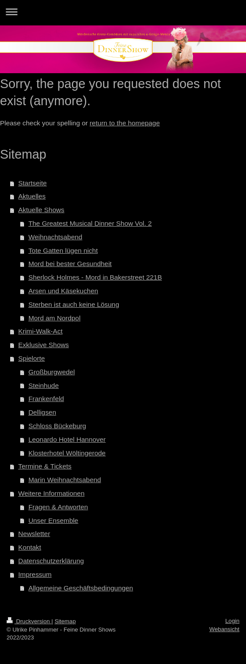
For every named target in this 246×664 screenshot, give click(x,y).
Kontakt (29, 547)
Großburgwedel (52, 372)
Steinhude (44, 385)
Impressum (35, 574)
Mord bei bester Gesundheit (70, 263)
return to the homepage (124, 123)
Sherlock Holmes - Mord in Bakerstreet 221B (95, 277)
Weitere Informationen (51, 493)
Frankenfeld (46, 398)
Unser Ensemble (53, 520)
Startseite (32, 183)
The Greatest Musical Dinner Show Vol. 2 (90, 223)
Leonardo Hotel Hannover (67, 439)
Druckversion (29, 621)
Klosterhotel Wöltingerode (67, 453)
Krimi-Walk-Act (40, 331)
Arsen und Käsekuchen (63, 291)
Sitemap (64, 621)
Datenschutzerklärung (51, 561)
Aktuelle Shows (41, 209)
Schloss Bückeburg (57, 426)
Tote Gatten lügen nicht (63, 250)
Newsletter (34, 533)
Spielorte (31, 358)
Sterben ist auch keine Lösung (74, 304)
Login (232, 621)
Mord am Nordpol (55, 318)
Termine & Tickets (44, 466)
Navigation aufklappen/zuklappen (123, 11)
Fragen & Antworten (58, 507)
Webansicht (224, 629)
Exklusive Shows (43, 344)
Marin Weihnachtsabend (65, 479)
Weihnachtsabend (55, 237)
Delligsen (42, 412)
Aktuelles (32, 196)
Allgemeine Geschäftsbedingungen (81, 588)
